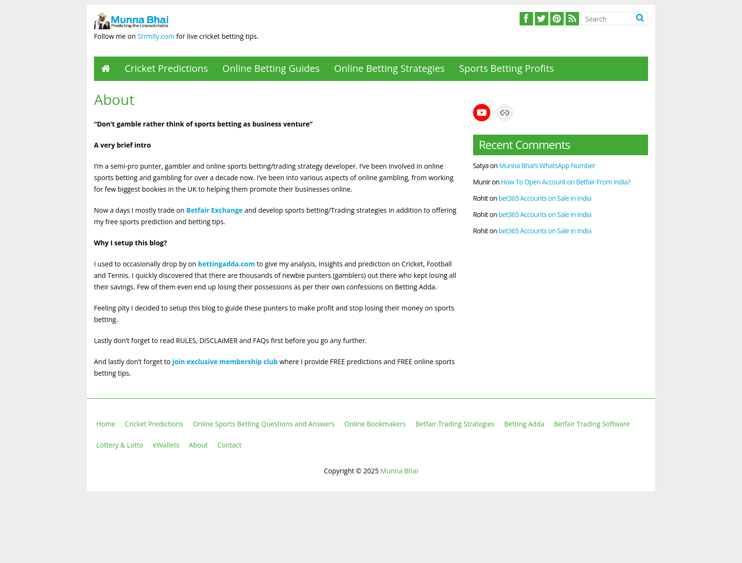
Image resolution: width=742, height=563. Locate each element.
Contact (230, 444)
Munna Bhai (399, 470)
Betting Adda (524, 423)
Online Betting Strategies (389, 68)
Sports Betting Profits (506, 68)
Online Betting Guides (271, 68)
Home (106, 423)
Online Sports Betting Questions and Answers (264, 423)
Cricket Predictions (166, 68)
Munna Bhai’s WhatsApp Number (547, 165)
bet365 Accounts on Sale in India (545, 198)
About (198, 444)
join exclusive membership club (225, 361)
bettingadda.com (226, 263)
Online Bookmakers (375, 423)
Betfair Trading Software (592, 423)
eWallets (166, 444)
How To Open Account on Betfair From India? (565, 181)
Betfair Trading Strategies (455, 423)
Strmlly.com (156, 36)
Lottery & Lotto (119, 444)
